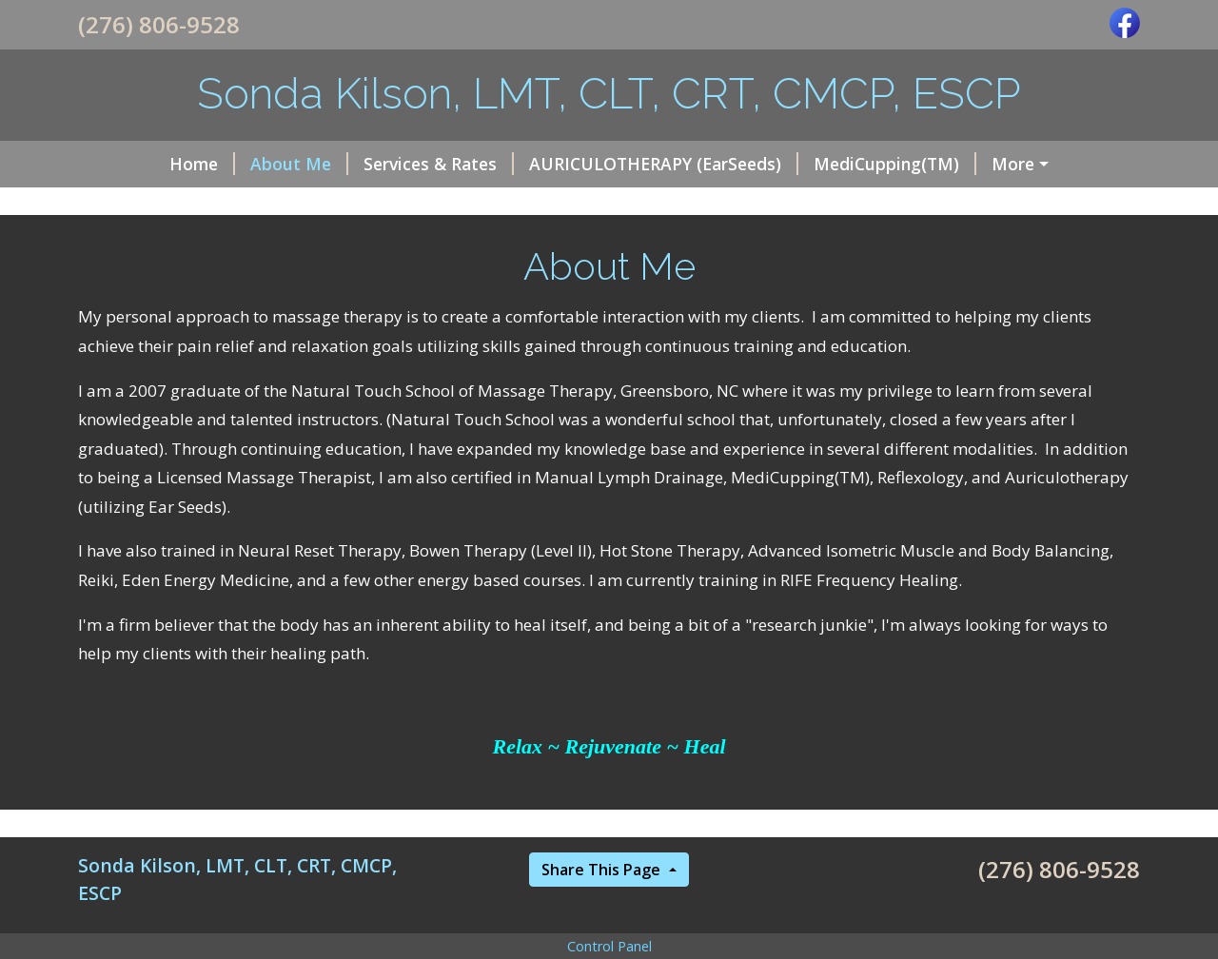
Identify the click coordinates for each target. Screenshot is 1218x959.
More (1013, 163)
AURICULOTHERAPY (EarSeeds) (663, 163)
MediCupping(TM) (895, 163)
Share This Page (602, 869)
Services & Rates (438, 163)
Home (202, 163)
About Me (299, 163)
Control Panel (609, 946)
